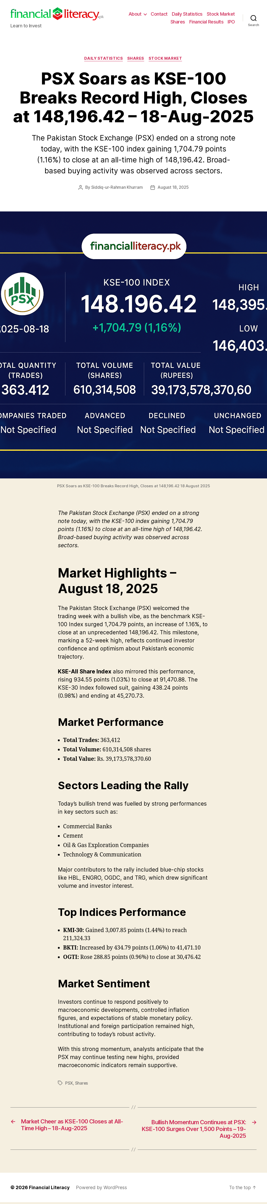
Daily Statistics (187, 14)
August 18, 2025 (173, 187)
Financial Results (206, 22)
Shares (178, 22)
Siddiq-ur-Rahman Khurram (116, 187)
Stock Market (221, 14)
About (135, 14)
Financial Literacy (49, 1189)
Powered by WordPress (102, 1189)
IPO (231, 22)
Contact (159, 14)
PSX (69, 1083)
